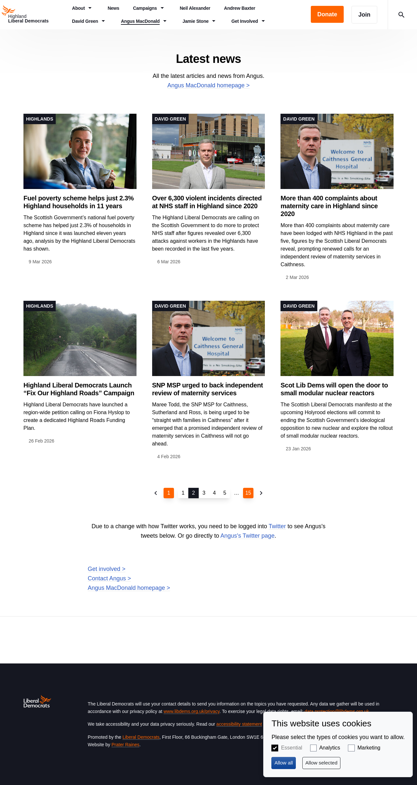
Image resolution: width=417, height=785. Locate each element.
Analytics (329, 747)
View (80, 190)
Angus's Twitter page (247, 535)
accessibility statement (239, 724)
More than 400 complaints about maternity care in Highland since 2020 (329, 206)
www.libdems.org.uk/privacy (192, 711)
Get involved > (106, 569)
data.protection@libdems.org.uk (337, 711)
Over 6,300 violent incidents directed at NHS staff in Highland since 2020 (207, 202)
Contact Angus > (109, 578)
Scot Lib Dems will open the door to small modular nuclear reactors (334, 389)
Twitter (277, 526)
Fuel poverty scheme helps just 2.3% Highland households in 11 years (78, 202)
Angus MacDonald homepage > (208, 85)
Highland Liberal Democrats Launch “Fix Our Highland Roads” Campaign (78, 389)
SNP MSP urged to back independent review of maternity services (207, 389)
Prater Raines (125, 744)
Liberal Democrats (141, 737)
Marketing (368, 747)
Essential (291, 747)
